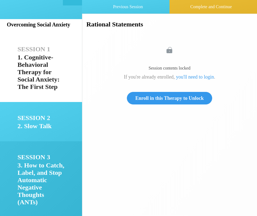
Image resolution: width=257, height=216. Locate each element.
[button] (72, 2)
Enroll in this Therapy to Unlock (169, 98)
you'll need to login (195, 77)
